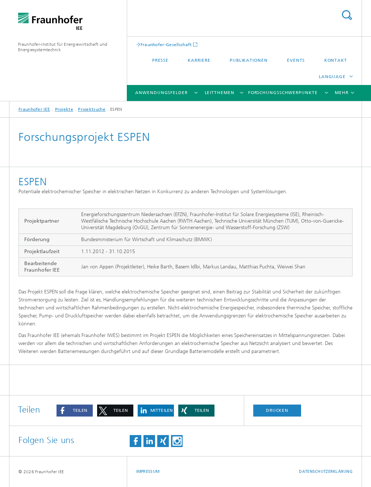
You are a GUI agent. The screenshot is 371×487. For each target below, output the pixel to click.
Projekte (64, 109)
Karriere (199, 60)
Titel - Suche (347, 15)
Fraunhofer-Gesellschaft (166, 44)
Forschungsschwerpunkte (283, 92)
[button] (75, 411)
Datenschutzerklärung (326, 471)
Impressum (147, 471)
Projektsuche (91, 109)
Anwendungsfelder (161, 92)
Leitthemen (219, 92)
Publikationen (249, 60)
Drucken (277, 410)
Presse (160, 60)
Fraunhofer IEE (34, 109)
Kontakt (335, 60)
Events (296, 60)
